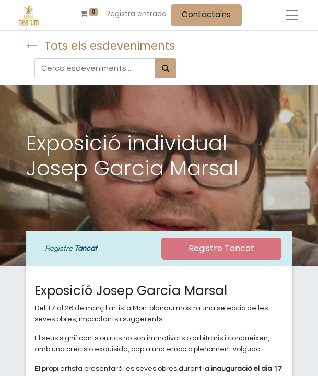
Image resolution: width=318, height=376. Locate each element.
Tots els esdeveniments (100, 45)
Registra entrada (136, 13)
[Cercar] (165, 68)
